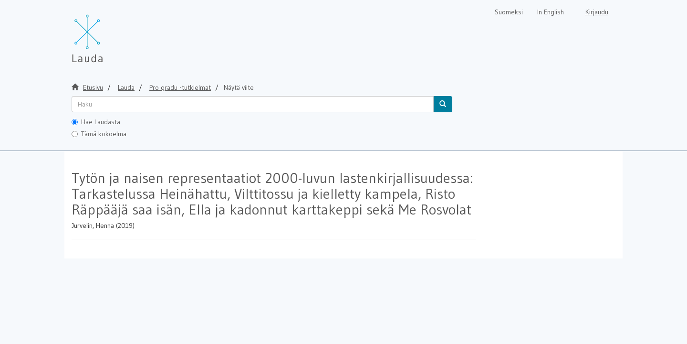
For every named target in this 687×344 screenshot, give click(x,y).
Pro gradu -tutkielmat (180, 87)
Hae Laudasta (96, 122)
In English (550, 12)
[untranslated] (253, 104)
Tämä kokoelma (99, 133)
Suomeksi (509, 12)
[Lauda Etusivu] (107, 33)
